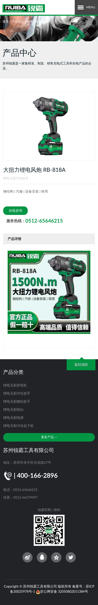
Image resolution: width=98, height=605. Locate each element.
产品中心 (18, 21)
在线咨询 (15, 210)
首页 (5, 21)
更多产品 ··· (49, 437)
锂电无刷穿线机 (15, 385)
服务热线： (34, 221)
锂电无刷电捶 (13, 417)
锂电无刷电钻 (13, 409)
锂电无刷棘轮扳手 (16, 401)
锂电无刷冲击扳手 (39, 21)
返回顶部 (81, 364)
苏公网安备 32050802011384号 (62, 591)
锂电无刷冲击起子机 (18, 426)
